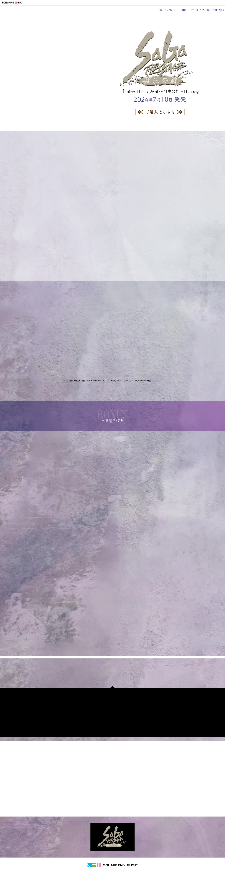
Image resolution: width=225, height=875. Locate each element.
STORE (195, 10)
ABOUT (171, 10)
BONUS (183, 10)
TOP (161, 10)
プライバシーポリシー (111, 862)
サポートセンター (132, 862)
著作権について (92, 862)
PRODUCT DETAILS (213, 10)
